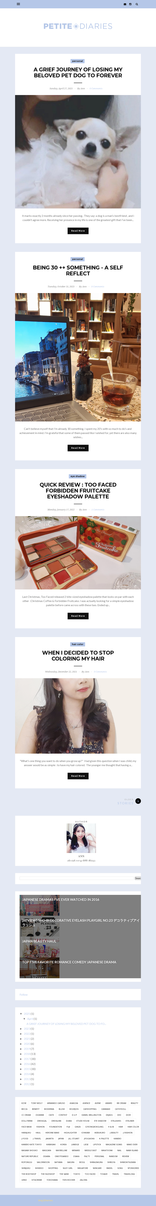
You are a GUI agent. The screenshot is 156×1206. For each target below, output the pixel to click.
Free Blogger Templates (69, 1200)
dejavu (109, 1115)
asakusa (74, 1103)
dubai (69, 1120)
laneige (75, 1144)
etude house (82, 1120)
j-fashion (127, 1132)
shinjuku (25, 1168)
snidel (109, 1168)
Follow (24, 994)
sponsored (133, 1168)
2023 (27, 1028)
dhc (119, 1115)
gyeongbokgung (94, 1126)
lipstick (97, 1144)
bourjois (74, 1109)
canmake (105, 1109)
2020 (27, 1043)
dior (128, 1115)
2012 (27, 1084)
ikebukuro (99, 1132)
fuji (68, 1126)
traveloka (129, 1174)
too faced (90, 1174)
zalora (83, 1180)
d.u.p (74, 1115)
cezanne (40, 1115)
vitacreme (37, 1180)
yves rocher (68, 1180)
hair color (77, 644)
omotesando (61, 1156)
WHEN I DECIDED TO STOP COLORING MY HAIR (78, 656)
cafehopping (90, 1109)
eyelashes (116, 1120)
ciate (51, 1115)
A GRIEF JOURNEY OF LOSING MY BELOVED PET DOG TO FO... (66, 1023)
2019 (27, 1048)
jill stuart (73, 1138)
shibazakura (96, 1162)
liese (86, 1144)
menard (76, 1150)
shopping (53, 1168)
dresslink (56, 1120)
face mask (26, 1126)
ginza (78, 1126)
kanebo (117, 1138)
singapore (82, 1168)
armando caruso (56, 1103)
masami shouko (29, 1150)
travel (115, 1174)
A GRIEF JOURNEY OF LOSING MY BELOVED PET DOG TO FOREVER (78, 72)
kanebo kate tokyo (31, 1144)
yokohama (52, 1180)
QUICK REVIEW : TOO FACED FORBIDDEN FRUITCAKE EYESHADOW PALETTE (78, 491)
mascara (46, 1150)
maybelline (61, 1150)
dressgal (42, 1120)
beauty (134, 1103)
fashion (40, 1126)
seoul (82, 1162)
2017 (27, 1058)
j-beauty (114, 1132)
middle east (91, 1150)
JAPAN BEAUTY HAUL (39, 941)
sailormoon (43, 1162)
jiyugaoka (89, 1138)
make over (132, 1144)
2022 (27, 1033)
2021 (27, 1038)
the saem (64, 1174)
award (108, 1103)
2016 (27, 1063)
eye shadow (78, 476)
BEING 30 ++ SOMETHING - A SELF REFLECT (78, 270)
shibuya (111, 1162)
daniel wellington (91, 1115)
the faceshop (48, 1174)
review (125, 1156)
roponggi (26, 1162)
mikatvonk (107, 1150)
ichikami (85, 1132)
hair (121, 1126)
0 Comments (96, 88)
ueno (24, 1180)
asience (86, 1103)
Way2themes (45, 1200)
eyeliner (130, 1120)
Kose (23, 1103)
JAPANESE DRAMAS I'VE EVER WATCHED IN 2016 (60, 899)
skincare (97, 1168)
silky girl (68, 1168)
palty (87, 1156)
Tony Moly (36, 1103)
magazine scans (114, 1144)
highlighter (70, 1132)
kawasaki (51, 1144)
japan (61, 1138)
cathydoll (120, 1109)
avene (98, 1103)
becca (24, 1109)
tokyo (76, 1174)
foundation (55, 1126)
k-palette (104, 1138)
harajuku (26, 1132)
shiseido (39, 1168)
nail (119, 1150)
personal (77, 61)
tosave (103, 1174)
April (30, 1018)
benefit (36, 1109)
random (113, 1156)
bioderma (49, 1109)
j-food (24, 1138)
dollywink (27, 1120)
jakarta (50, 1138)
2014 (27, 1074)
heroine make (52, 1132)
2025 (27, 1013)
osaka (76, 1156)
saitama (58, 1162)
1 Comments (98, 509)
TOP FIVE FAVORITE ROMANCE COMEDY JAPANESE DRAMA (69, 962)
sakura (70, 1162)
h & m (111, 1126)
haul (38, 1132)
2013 (27, 1079)
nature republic (29, 1156)
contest (63, 1115)
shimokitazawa (128, 1162)
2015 (27, 1068)
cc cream (26, 1115)
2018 (27, 1053)
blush (62, 1109)
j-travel (37, 1138)
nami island (132, 1150)
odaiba (46, 1156)
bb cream (121, 1103)
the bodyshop (28, 1174)
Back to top (130, 1200)
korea (63, 1144)
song (120, 1168)
